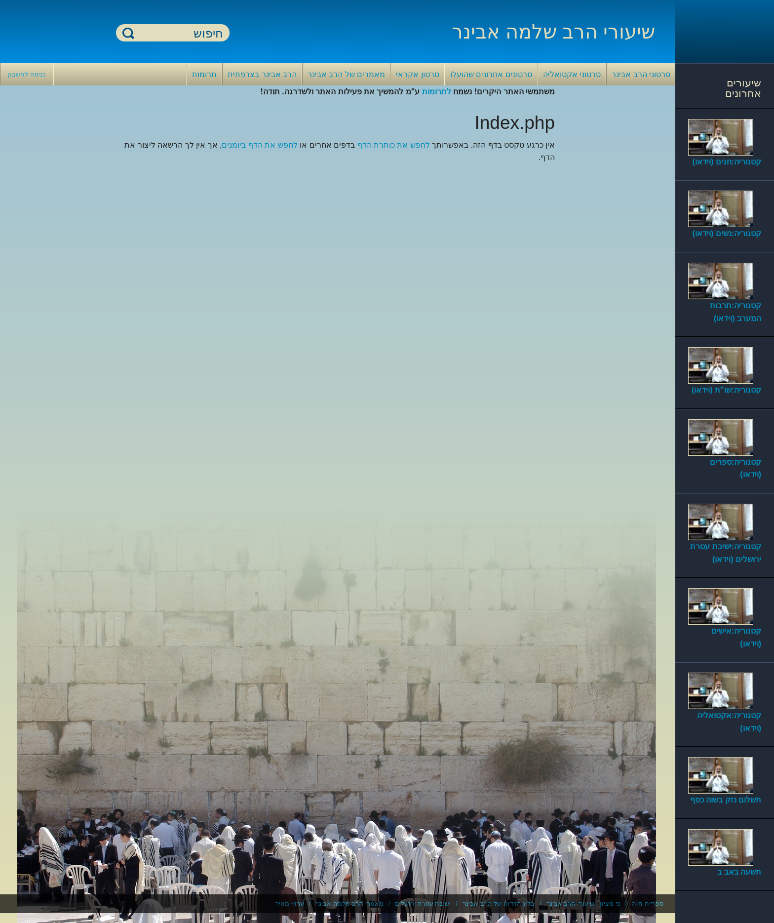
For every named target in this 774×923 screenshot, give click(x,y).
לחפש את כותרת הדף (393, 145)
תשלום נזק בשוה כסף (725, 800)
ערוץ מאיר (289, 903)
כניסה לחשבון (27, 74)
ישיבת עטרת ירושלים (423, 903)
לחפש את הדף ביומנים (259, 145)
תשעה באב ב (739, 872)
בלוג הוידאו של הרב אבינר (499, 903)
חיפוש (128, 33)
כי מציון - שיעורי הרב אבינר (583, 903)
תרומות (204, 74)
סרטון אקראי (417, 74)
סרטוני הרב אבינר (641, 74)
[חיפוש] (178, 33)
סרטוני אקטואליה (572, 74)
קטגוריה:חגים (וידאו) (727, 162)
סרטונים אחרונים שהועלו (491, 74)
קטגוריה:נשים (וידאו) (727, 233)
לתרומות (436, 91)
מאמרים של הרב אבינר (346, 74)
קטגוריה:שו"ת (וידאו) (726, 390)
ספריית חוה (647, 903)
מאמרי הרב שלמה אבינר (349, 903)
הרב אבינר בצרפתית (262, 74)
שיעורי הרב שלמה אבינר (553, 31)
